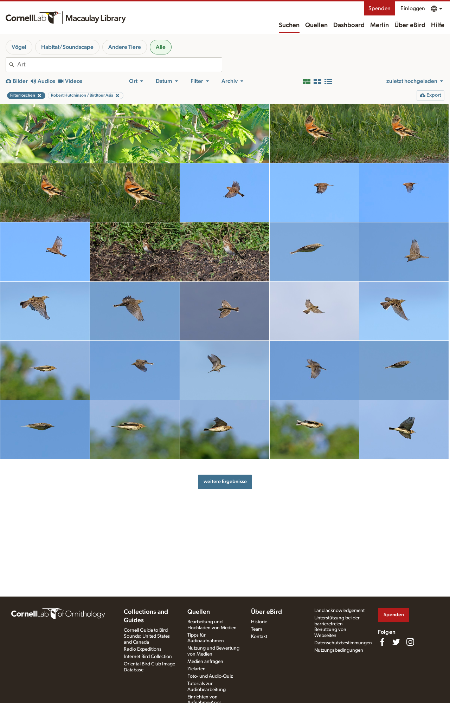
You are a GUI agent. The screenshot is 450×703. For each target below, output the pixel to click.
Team (256, 629)
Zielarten (196, 668)
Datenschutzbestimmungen (343, 642)
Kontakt (259, 636)
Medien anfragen (205, 661)
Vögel (19, 47)
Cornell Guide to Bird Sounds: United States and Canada (147, 636)
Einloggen (412, 8)
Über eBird (409, 25)
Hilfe (437, 25)
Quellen (316, 25)
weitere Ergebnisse (225, 481)
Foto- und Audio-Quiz (210, 676)
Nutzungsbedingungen (338, 650)
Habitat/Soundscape (67, 47)
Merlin (379, 25)
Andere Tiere (124, 47)
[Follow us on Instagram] (410, 642)
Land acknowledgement (339, 610)
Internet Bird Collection (148, 656)
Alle (161, 47)
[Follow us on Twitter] (396, 642)
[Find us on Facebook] (382, 642)
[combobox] (119, 65)
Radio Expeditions (142, 649)
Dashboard (349, 25)
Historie (259, 621)
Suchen (289, 25)
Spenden (379, 8)
